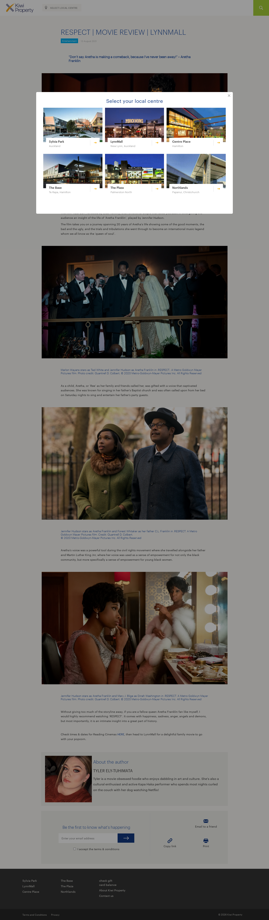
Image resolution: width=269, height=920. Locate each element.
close (229, 96)
